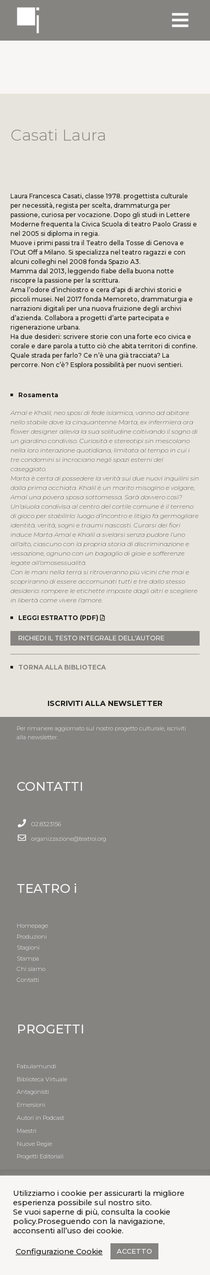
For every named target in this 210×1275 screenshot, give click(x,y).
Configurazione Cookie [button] (59, 1251)
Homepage (32, 925)
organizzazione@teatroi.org (68, 838)
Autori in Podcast (40, 1117)
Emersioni (31, 1104)
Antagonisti (33, 1091)
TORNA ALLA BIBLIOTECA (62, 667)
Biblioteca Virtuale (42, 1079)
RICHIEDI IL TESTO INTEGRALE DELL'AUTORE (91, 638)
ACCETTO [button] (134, 1251)
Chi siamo (31, 969)
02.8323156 (46, 824)
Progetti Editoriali (40, 1156)
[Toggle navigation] (180, 20)
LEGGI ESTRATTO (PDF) (61, 618)
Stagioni (28, 947)
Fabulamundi (36, 1066)
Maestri (26, 1130)
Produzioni (32, 936)
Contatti (28, 979)
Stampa (28, 958)
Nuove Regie (34, 1143)
